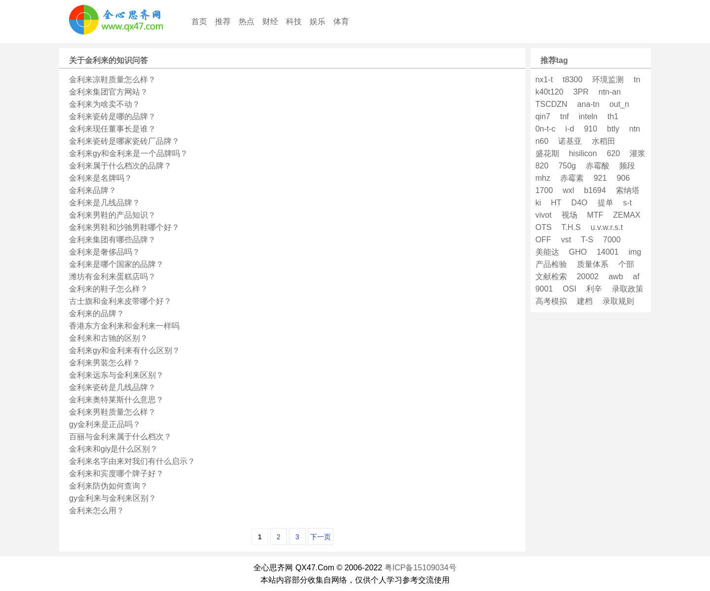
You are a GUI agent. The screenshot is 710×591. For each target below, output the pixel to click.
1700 (544, 190)
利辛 (594, 289)
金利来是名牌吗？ (100, 178)
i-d (570, 129)
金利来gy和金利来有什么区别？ (124, 350)
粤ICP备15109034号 (421, 567)
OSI (569, 289)
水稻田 (603, 141)
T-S (587, 239)
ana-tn (588, 104)
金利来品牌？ (92, 190)
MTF (595, 215)
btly (613, 129)
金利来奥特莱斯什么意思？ (116, 399)
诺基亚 (570, 141)
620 (613, 153)
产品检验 (551, 264)
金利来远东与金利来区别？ (116, 375)
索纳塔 (627, 190)
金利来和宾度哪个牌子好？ (116, 473)
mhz (542, 178)
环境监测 (608, 79)
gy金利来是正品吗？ (105, 424)
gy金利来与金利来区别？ (112, 498)
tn (637, 79)
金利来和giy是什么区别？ (113, 449)
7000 (612, 239)
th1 (612, 116)
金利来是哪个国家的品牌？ (116, 264)
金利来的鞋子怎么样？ (108, 289)
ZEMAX (626, 215)
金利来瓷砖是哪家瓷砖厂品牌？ (124, 141)
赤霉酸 (597, 166)
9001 (544, 289)
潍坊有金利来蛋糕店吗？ (112, 276)
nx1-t (544, 79)
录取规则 (618, 301)
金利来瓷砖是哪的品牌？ (112, 116)
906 (623, 178)
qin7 (542, 116)
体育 (341, 21)
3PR (581, 92)
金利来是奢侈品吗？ (104, 252)
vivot (543, 215)
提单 (605, 202)
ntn (634, 129)
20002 (588, 276)
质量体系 (592, 264)
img (635, 252)
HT (556, 202)
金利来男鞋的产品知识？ (112, 215)
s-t (627, 202)
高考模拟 (551, 301)
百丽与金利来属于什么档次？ (120, 436)
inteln (588, 116)
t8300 (572, 79)
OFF (543, 239)
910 (590, 129)
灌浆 (637, 153)
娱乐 (317, 21)
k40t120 (549, 92)
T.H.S (571, 227)
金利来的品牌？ (96, 313)
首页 (199, 21)
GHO (578, 252)
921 (600, 178)
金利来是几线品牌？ (104, 202)
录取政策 (627, 289)
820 (542, 166)
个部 (626, 264)
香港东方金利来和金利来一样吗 (124, 326)
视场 (569, 215)
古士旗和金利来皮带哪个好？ (120, 301)
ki (538, 202)
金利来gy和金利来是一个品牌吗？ (128, 153)
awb (615, 276)
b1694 (595, 190)
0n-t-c (545, 129)
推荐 (223, 21)
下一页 (320, 537)
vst (566, 239)
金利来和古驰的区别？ (108, 338)
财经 (270, 21)
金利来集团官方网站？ (108, 92)
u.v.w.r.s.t (607, 227)
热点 (246, 21)
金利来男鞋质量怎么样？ (112, 412)
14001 (608, 252)
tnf (564, 116)
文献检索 (551, 276)
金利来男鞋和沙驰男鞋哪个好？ (124, 227)
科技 (294, 21)
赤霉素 (572, 178)
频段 (627, 166)
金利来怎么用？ (96, 510)
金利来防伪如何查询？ (108, 486)
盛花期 (547, 153)
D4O (579, 202)
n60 (542, 141)
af (636, 276)
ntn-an (610, 92)
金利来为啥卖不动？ (104, 104)
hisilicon (583, 153)
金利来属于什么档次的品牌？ (120, 166)
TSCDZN (551, 104)
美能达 (547, 252)
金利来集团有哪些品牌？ (112, 239)
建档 (585, 301)
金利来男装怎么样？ (104, 363)
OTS (543, 227)
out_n (619, 104)
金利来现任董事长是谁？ (112, 129)
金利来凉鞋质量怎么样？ (112, 79)
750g (567, 166)
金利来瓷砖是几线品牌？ (112, 387)
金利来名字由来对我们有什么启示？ (132, 461)
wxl (568, 190)
